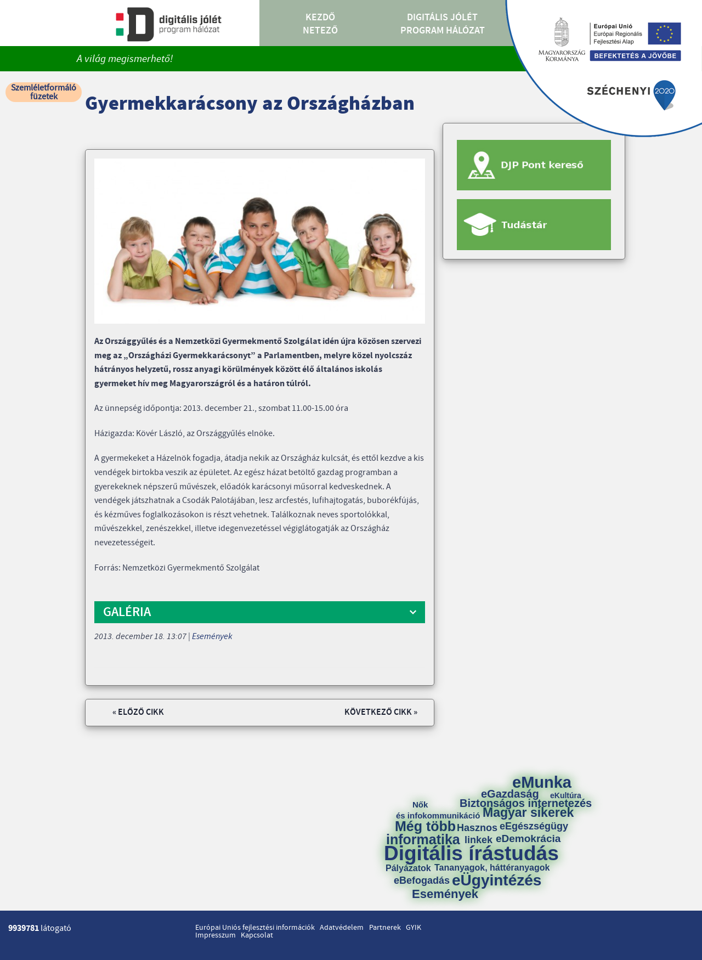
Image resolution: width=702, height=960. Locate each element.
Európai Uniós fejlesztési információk (255, 927)
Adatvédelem (342, 927)
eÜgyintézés (496, 880)
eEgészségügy (534, 826)
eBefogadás (422, 880)
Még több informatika (423, 833)
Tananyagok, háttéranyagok (492, 867)
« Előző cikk (138, 712)
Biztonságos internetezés (526, 803)
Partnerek (385, 927)
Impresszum (215, 935)
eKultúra (565, 795)
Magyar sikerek (528, 812)
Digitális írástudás (471, 853)
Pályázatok (408, 868)
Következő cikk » (380, 712)
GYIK (413, 927)
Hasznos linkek (481, 833)
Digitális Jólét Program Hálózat (442, 24)
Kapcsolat (257, 935)
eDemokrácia (528, 838)
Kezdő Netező (320, 24)
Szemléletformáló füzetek (43, 92)
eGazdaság (510, 793)
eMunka (541, 782)
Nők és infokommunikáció (438, 810)
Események (212, 636)
